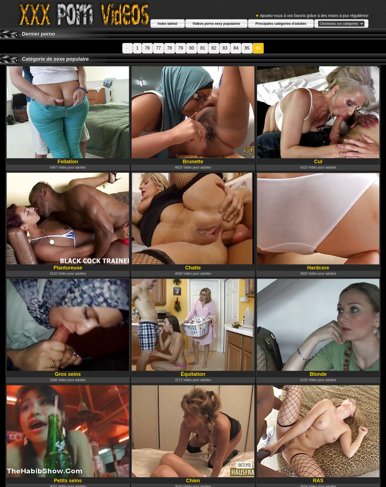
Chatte (193, 222)
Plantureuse (68, 222)
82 (213, 48)
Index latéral (167, 24)
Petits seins (68, 434)
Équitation (193, 328)
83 (225, 48)
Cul (318, 115)
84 (235, 48)
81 (202, 48)
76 (147, 48)
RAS (318, 434)
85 (247, 48)
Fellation (68, 115)
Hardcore (318, 222)
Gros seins (68, 328)
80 (191, 48)
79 (180, 48)
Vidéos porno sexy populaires (216, 24)
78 (169, 48)
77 (158, 48)
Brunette (193, 115)
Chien (193, 434)
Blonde (318, 328)
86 (258, 48)
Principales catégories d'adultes (280, 24)
